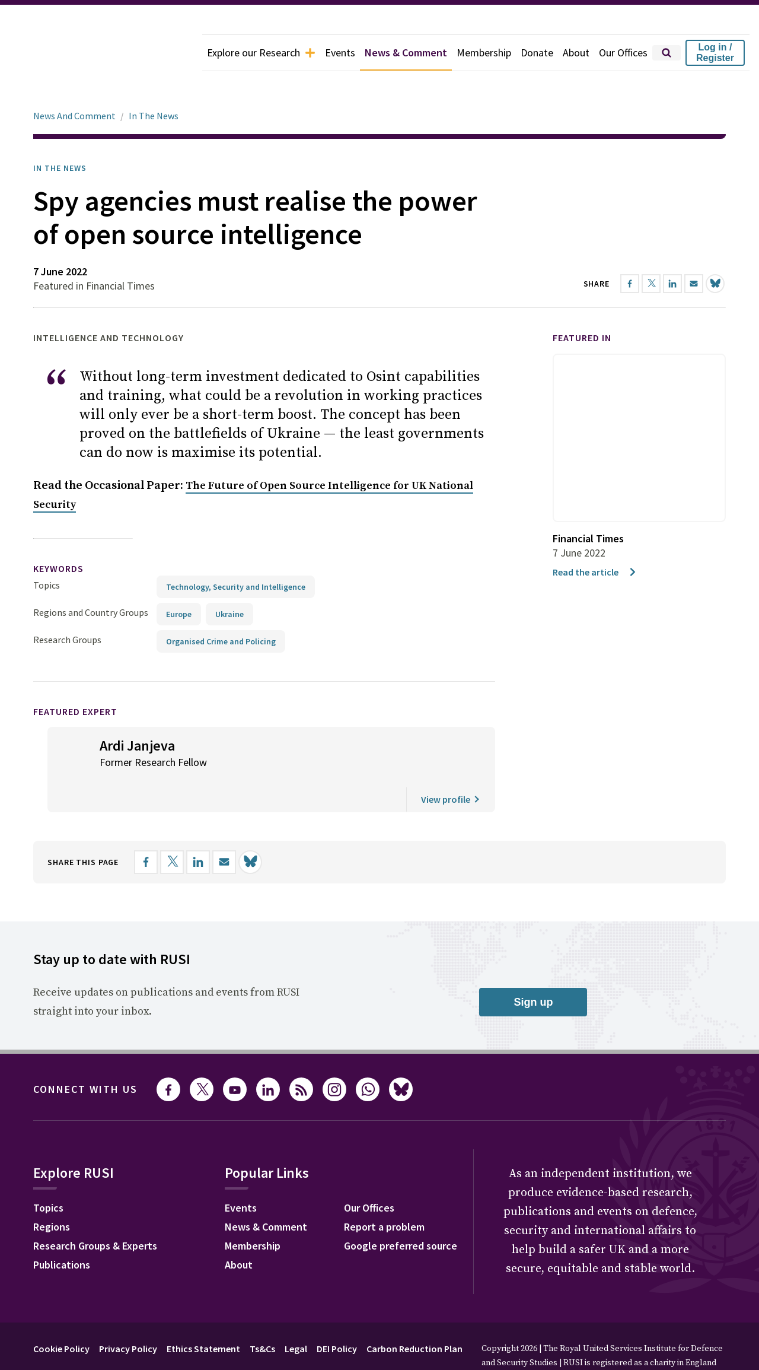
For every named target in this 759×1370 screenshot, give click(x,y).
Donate (537, 52)
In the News (60, 134)
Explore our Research (261, 52)
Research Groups (67, 606)
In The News (153, 82)
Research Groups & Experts (95, 1212)
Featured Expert (75, 678)
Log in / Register (715, 52)
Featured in (582, 304)
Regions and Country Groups (90, 579)
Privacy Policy (128, 1315)
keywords (58, 535)
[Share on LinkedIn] (198, 829)
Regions (51, 1193)
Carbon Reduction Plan (414, 1315)
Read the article (595, 539)
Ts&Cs (262, 1315)
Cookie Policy (61, 1315)
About (576, 52)
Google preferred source (400, 1212)
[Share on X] (172, 829)
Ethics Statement (203, 1315)
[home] (101, 52)
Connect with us (85, 1056)
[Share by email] (224, 829)
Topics (46, 552)
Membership (484, 52)
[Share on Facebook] (146, 829)
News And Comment (74, 82)
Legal (296, 1315)
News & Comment (406, 52)
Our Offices (623, 52)
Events (340, 52)
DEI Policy (337, 1315)
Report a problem (384, 1193)
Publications (61, 1231)
